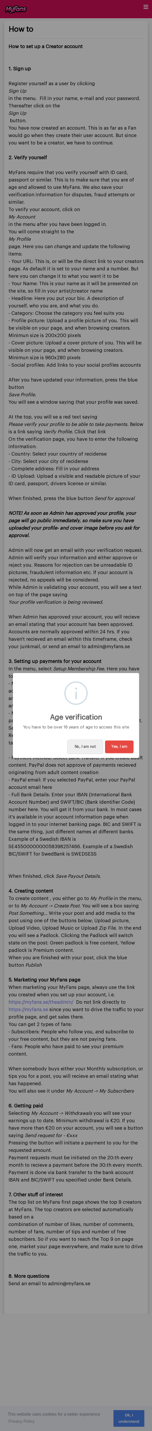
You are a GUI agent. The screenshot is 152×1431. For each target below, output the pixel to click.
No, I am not (85, 747)
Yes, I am (119, 747)
